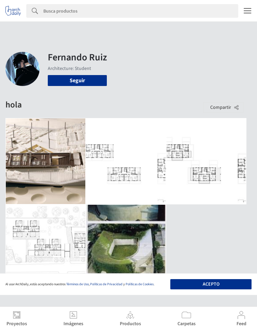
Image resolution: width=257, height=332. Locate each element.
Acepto (211, 284)
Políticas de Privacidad (106, 284)
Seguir (77, 80)
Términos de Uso (77, 284)
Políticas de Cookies (140, 284)
